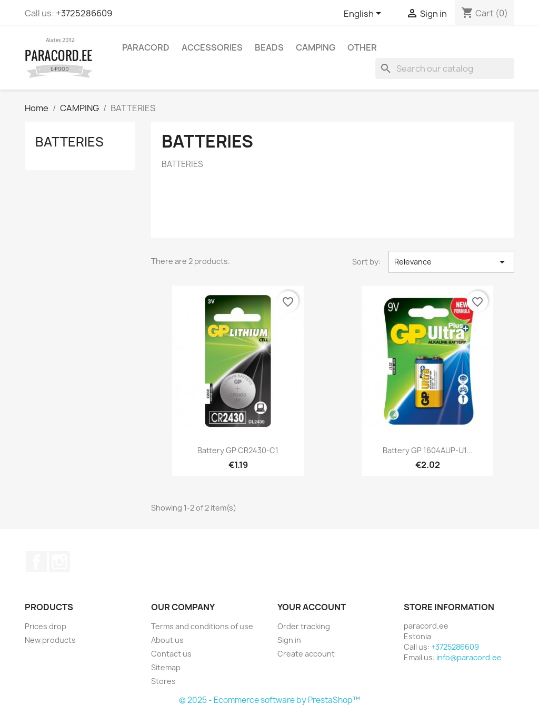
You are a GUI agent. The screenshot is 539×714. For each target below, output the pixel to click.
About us (167, 640)
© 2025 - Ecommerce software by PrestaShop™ (269, 700)
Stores (163, 681)
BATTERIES (69, 142)
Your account (311, 607)
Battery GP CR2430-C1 (237, 450)
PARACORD (145, 47)
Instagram (59, 561)
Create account (306, 654)
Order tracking (303, 626)
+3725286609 (84, 13)
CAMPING (315, 47)
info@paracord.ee (469, 657)
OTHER (362, 47)
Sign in (289, 640)
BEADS (269, 47)
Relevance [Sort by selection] (451, 262)
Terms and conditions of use (202, 626)
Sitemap (166, 667)
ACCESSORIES (212, 47)
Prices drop (45, 626)
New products (50, 640)
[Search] (444, 68)
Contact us (171, 654)
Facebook (36, 561)
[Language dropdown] (364, 14)
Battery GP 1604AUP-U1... (428, 450)
